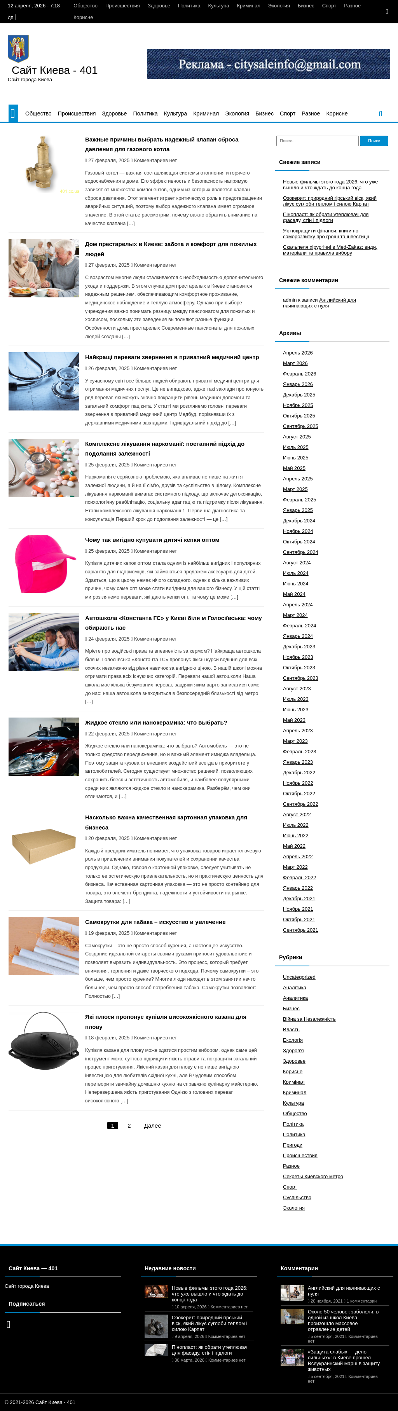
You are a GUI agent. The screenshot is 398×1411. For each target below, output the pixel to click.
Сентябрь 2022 (300, 804)
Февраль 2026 (299, 374)
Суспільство (297, 1197)
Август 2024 (297, 563)
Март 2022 (295, 867)
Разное (352, 6)
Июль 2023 (296, 699)
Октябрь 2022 (299, 793)
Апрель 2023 (298, 730)
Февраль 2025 (299, 500)
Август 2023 (297, 689)
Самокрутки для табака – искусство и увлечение (155, 922)
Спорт (329, 6)
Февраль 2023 (299, 751)
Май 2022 (294, 846)
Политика (189, 6)
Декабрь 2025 (299, 395)
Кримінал (294, 1082)
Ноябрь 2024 (298, 531)
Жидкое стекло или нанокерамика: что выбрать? (156, 722)
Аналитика (295, 998)
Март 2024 (295, 615)
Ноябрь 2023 (298, 657)
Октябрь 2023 (299, 668)
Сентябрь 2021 (300, 930)
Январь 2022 (298, 888)
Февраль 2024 (299, 626)
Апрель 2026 (298, 353)
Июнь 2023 (296, 709)
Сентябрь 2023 (300, 678)
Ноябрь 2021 (298, 909)
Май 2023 (294, 720)
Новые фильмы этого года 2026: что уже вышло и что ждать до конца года (330, 184)
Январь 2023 (298, 762)
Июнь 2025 (296, 458)
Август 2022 (297, 814)
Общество (85, 6)
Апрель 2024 (298, 605)
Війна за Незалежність (309, 1019)
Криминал (248, 6)
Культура (218, 6)
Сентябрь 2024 (300, 552)
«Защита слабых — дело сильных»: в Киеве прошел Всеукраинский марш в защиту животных (344, 1360)
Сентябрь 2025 (300, 426)
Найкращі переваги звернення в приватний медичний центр (172, 357)
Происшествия (122, 6)
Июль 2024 (296, 573)
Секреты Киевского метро (313, 1176)
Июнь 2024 (296, 584)
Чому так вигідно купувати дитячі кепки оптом (152, 539)
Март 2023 (295, 741)
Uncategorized (299, 977)
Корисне (83, 17)
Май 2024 (294, 594)
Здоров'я (293, 1050)
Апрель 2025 (298, 479)
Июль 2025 (296, 447)
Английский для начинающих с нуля (319, 303)
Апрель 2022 (298, 856)
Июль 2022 (296, 825)
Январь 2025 (298, 510)
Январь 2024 (298, 636)
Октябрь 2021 (299, 919)
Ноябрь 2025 (298, 405)
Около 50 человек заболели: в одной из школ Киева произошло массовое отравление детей (343, 1320)
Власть (291, 1029)
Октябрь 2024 (299, 542)
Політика (293, 1124)
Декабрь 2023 (299, 647)
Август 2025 (297, 437)
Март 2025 (295, 489)
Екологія (293, 1040)
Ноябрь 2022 (298, 783)
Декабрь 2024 (299, 521)
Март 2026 (295, 363)
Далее (152, 1125)
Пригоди (292, 1145)
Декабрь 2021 (299, 898)
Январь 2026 (298, 384)
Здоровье (159, 6)
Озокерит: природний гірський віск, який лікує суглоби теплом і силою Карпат (330, 201)
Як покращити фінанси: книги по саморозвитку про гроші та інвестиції (326, 233)
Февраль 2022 (299, 877)
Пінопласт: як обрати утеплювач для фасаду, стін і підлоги (325, 217)
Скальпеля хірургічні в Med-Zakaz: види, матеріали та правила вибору (330, 250)
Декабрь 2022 (299, 772)
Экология (279, 6)
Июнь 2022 (296, 835)
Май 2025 (294, 468)
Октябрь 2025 (299, 416)
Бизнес (306, 6)
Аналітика (294, 987)
